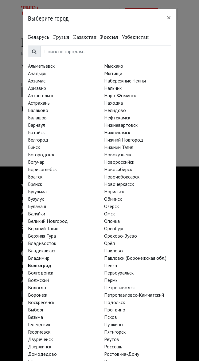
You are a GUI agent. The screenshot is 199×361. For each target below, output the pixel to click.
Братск (35, 177)
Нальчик (113, 88)
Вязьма (35, 317)
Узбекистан (135, 37)
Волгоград (39, 265)
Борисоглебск (42, 169)
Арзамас (36, 81)
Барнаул (36, 125)
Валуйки (36, 214)
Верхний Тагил (43, 228)
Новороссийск (119, 162)
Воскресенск (41, 302)
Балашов (37, 117)
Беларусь (38, 37)
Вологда (37, 287)
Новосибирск (118, 169)
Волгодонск (40, 273)
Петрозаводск (119, 287)
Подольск (114, 302)
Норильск (114, 191)
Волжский (38, 280)
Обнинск (113, 199)
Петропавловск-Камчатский (134, 295)
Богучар (36, 162)
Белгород (38, 140)
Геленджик (39, 324)
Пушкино (113, 324)
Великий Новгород (48, 221)
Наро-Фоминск (120, 95)
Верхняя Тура (42, 236)
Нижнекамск (117, 132)
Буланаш (37, 206)
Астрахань (39, 103)
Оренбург (114, 228)
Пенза (110, 265)
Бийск (34, 147)
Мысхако (113, 66)
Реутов (111, 339)
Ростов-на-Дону (121, 354)
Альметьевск (41, 66)
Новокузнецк (117, 154)
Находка (113, 103)
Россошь (113, 346)
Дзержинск (39, 346)
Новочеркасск (119, 184)
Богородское (42, 154)
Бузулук (36, 199)
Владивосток (42, 243)
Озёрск (111, 206)
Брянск (35, 184)
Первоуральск (119, 273)
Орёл (109, 243)
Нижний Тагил (118, 147)
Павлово (113, 250)
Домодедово (42, 354)
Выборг (36, 310)
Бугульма (37, 191)
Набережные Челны (125, 81)
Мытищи (113, 73)
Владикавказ (41, 250)
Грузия (61, 37)
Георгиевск (39, 332)
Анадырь (37, 73)
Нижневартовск (121, 125)
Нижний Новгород (123, 140)
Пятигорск (115, 332)
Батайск (36, 132)
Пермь (111, 280)
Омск (109, 214)
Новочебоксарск (121, 177)
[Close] (169, 17)
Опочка (112, 221)
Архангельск (40, 95)
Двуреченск (40, 339)
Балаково (38, 110)
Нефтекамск (117, 117)
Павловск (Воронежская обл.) (135, 258)
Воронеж (37, 295)
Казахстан (84, 37)
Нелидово (115, 110)
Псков (110, 317)
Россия (109, 37)
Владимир (38, 258)
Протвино (114, 310)
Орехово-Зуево (120, 236)
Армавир (37, 88)
